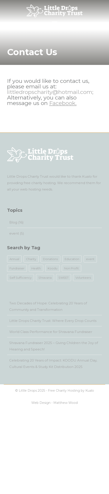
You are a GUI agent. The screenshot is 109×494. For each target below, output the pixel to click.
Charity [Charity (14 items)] (31, 259)
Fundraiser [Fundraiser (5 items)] (16, 268)
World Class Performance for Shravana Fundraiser (50, 332)
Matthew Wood (65, 403)
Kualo (87, 176)
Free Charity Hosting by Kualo (71, 391)
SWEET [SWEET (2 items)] (63, 277)
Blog (13, 222)
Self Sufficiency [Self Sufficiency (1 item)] (20, 277)
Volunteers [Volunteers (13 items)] (83, 277)
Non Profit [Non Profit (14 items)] (71, 268)
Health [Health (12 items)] (36, 268)
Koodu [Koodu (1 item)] (52, 268)
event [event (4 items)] (90, 259)
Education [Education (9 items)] (72, 259)
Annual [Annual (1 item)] (14, 259)
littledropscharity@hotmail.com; (50, 92)
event (14, 233)
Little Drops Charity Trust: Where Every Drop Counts (52, 321)
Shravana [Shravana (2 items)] (45, 277)
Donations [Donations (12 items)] (50, 259)
